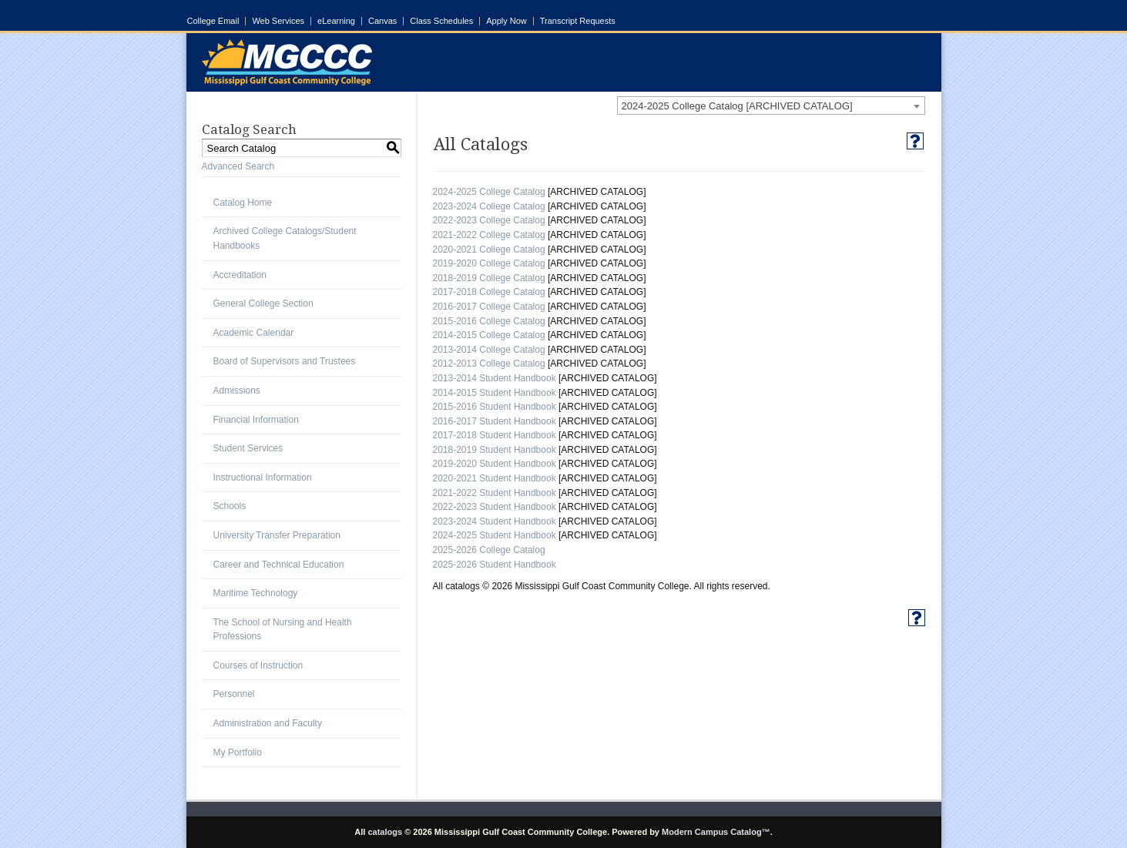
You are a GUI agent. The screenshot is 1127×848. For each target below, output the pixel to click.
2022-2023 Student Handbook (494, 506)
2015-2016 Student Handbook (494, 406)
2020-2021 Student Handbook (494, 478)
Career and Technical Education (278, 564)
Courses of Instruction (258, 665)
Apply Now (506, 21)
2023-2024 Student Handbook (494, 521)
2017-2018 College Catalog (489, 292)
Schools (230, 506)
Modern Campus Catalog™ (716, 831)
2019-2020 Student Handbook (494, 463)
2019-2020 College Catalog (489, 263)
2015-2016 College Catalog (489, 321)
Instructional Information (262, 477)
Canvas (382, 21)
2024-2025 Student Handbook (494, 535)
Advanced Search (238, 166)
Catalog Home (243, 202)
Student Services (248, 448)
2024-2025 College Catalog (489, 191)
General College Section (263, 303)
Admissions (236, 390)
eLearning (336, 21)
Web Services (278, 21)
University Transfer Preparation (276, 535)
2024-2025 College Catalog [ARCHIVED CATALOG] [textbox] (737, 106)
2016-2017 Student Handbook (494, 421)
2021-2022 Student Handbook (494, 493)
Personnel (234, 694)
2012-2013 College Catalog (489, 363)
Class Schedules (441, 21)
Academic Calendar (253, 332)
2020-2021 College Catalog (489, 249)
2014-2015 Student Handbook (494, 392)
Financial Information (256, 419)
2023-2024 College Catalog (489, 206)
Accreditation (240, 275)
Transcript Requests (577, 21)
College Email (213, 21)
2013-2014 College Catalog (489, 349)
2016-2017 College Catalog (489, 306)
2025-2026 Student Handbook (494, 564)
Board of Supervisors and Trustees (284, 361)
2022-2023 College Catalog (489, 220)
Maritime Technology (255, 593)
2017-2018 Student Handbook (494, 435)
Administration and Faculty (267, 723)
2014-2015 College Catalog (489, 335)
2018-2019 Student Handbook (494, 449)
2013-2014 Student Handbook (494, 378)
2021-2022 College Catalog (489, 235)
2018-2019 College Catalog (489, 278)
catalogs (384, 831)
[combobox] (771, 105)
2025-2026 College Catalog (489, 550)
